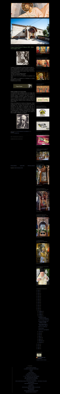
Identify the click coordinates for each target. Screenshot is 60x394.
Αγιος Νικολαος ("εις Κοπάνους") (41, 358)
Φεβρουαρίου (41, 340)
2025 (38, 291)
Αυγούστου (40, 331)
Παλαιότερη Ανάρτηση (31, 165)
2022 (38, 296)
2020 (38, 299)
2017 (38, 303)
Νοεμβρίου (40, 312)
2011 (38, 345)
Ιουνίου (40, 334)
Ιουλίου (40, 333)
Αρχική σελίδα (22, 165)
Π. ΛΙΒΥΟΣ (31, 384)
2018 (38, 302)
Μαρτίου (40, 339)
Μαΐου (40, 336)
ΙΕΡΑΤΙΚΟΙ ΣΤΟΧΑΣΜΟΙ (31, 379)
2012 (38, 344)
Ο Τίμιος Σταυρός (41, 328)
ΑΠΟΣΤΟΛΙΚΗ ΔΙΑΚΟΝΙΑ (31, 367)
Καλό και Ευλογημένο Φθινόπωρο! (43, 319)
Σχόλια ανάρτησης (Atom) (19, 167)
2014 (38, 308)
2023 (38, 294)
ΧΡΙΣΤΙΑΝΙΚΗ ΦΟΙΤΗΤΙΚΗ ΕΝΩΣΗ (31, 390)
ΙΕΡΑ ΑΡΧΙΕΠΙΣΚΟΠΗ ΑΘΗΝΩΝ (31, 377)
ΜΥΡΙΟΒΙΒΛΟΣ (31, 382)
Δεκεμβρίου (40, 311)
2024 (38, 293)
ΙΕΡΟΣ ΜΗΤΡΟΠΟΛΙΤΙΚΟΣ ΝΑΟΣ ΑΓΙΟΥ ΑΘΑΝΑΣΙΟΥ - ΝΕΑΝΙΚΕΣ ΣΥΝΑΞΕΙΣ (31, 381)
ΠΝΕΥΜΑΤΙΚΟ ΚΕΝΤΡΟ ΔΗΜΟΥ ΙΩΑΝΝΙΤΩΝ (31, 387)
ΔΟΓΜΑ (31, 370)
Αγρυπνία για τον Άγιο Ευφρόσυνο (43, 329)
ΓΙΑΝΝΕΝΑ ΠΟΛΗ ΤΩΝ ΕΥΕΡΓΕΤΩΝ (31, 368)
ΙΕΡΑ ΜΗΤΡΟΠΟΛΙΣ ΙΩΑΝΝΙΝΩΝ (31, 378)
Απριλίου (40, 337)
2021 (38, 297)
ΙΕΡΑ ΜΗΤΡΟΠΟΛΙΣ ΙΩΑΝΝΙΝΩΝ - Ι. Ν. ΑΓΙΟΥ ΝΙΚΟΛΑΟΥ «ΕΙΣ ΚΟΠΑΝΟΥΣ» (30, 7)
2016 (38, 305)
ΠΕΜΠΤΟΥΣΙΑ (31, 385)
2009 (38, 348)
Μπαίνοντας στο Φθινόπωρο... (43, 326)
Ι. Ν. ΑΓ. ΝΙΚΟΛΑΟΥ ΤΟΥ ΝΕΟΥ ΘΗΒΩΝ (31, 376)
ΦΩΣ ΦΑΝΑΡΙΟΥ (31, 388)
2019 (38, 300)
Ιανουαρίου (40, 342)
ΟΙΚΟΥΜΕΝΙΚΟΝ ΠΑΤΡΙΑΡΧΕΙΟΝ (31, 383)
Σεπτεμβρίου (41, 315)
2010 (38, 347)
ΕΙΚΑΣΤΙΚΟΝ (31, 372)
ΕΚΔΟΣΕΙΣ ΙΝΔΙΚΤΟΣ (31, 373)
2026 (38, 290)
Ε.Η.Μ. (31, 371)
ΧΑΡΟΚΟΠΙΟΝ (31, 389)
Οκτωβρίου (40, 314)
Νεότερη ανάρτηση (14, 165)
